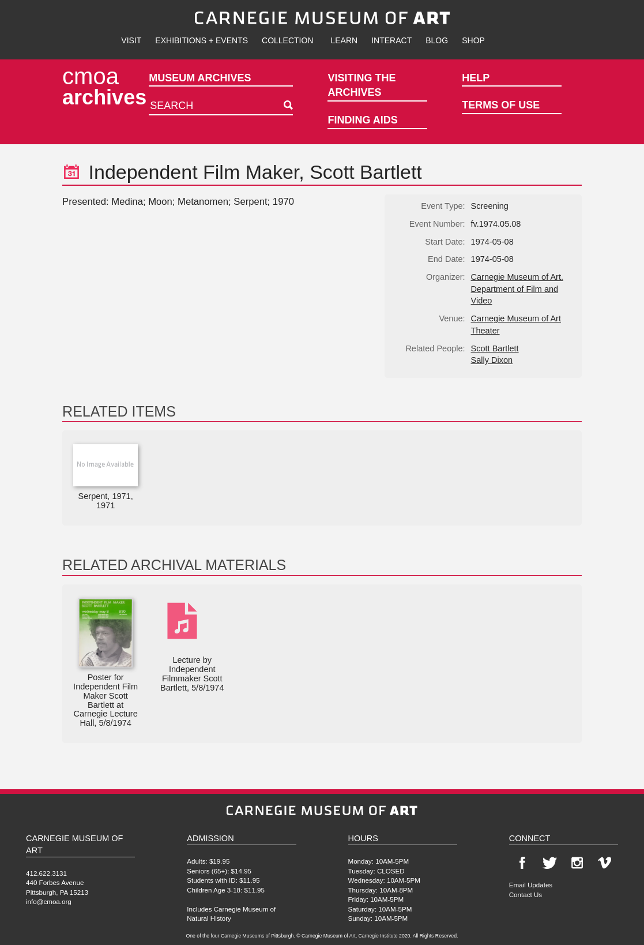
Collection (287, 40)
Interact (391, 40)
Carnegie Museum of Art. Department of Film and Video (517, 288)
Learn (344, 40)
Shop (473, 40)
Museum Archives (200, 78)
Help (475, 78)
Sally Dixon (492, 360)
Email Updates (530, 884)
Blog (436, 40)
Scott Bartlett (495, 348)
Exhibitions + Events (201, 40)
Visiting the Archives (361, 85)
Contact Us (525, 894)
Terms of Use (501, 105)
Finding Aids (362, 120)
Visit (131, 40)
